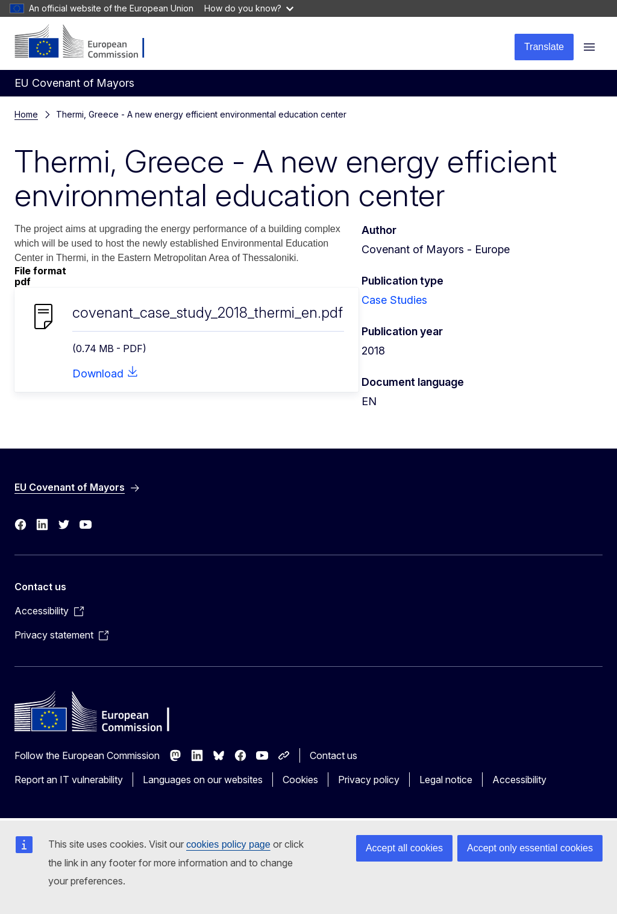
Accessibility (519, 780)
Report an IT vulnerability (68, 780)
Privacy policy (368, 780)
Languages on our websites (203, 780)
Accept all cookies (404, 848)
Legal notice (445, 780)
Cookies (300, 780)
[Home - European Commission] (87, 42)
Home (26, 114)
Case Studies (394, 300)
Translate (544, 47)
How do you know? (248, 8)
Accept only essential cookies (530, 848)
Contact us (333, 755)
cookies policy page (228, 844)
